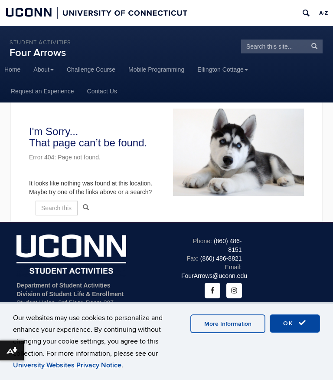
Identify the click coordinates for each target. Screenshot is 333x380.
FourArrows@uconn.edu (214, 275)
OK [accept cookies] (295, 323)
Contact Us (102, 91)
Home (12, 69)
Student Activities (40, 42)
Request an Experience (42, 91)
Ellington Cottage (222, 69)
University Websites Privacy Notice (67, 365)
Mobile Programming (156, 69)
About (43, 69)
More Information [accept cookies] (227, 323)
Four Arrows (38, 52)
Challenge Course (91, 69)
